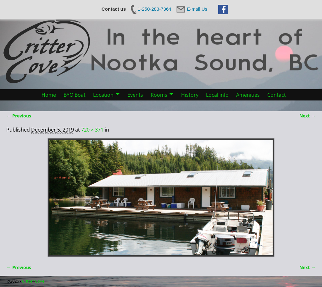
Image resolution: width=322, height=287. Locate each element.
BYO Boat (75, 94)
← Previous (18, 116)
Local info (217, 94)
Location (103, 94)
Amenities (248, 94)
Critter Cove (33, 281)
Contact (276, 94)
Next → (307, 116)
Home (49, 94)
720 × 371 (92, 129)
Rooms (159, 94)
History (189, 94)
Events (135, 94)
